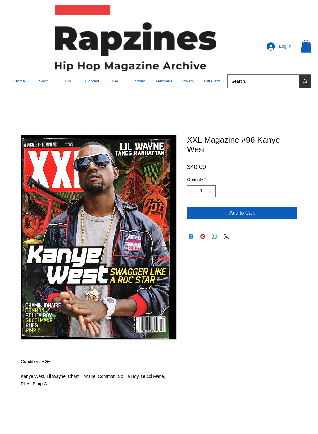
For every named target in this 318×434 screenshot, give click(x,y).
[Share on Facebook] (191, 236)
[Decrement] (192, 191)
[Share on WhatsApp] (214, 236)
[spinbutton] (201, 191)
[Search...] (258, 81)
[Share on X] (226, 236)
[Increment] (211, 191)
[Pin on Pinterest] (203, 236)
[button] (306, 46)
